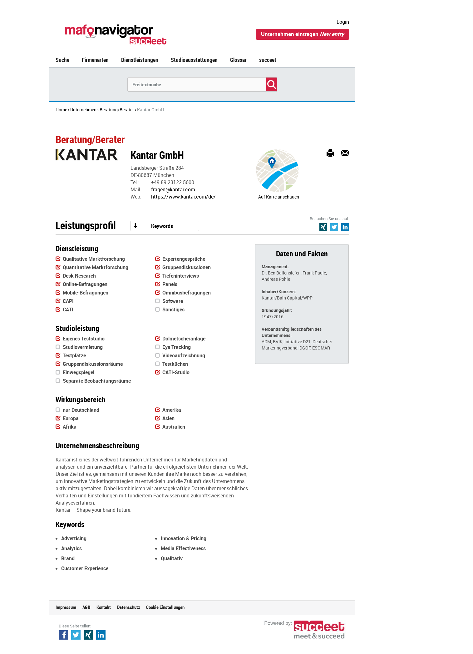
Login (343, 21)
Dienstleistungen (139, 59)
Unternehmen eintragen (302, 34)
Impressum (66, 607)
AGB (86, 607)
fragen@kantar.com (173, 189)
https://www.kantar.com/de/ (183, 196)
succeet (267, 59)
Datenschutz (128, 607)
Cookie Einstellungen (165, 607)
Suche (62, 59)
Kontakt (103, 607)
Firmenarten (95, 59)
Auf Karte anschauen (278, 197)
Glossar (238, 59)
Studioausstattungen (194, 59)
